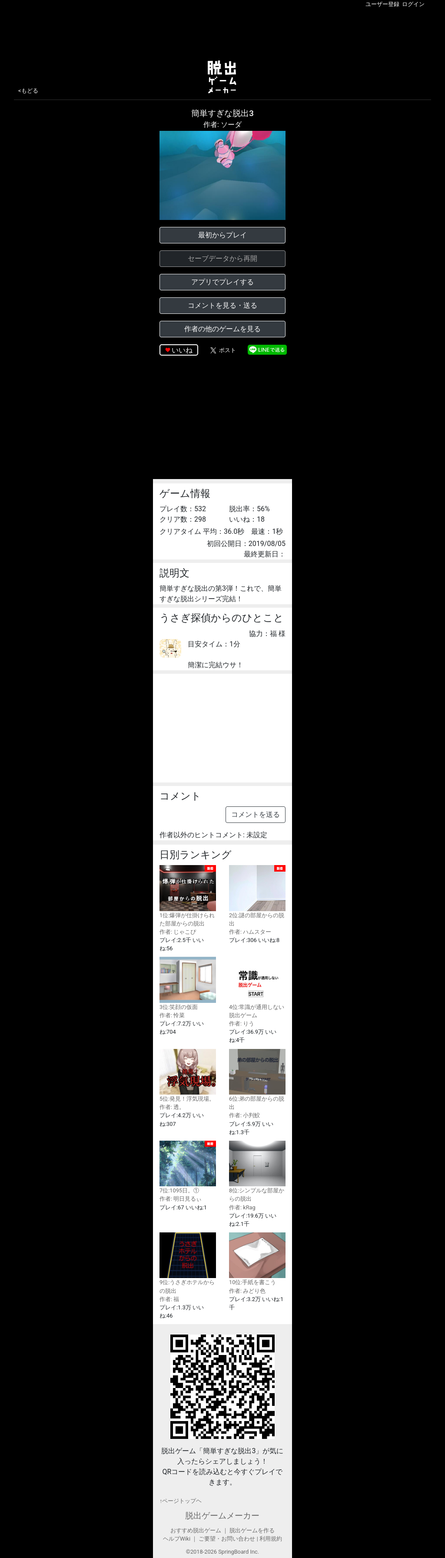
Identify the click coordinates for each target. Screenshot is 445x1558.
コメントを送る (255, 814)
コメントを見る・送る (222, 305)
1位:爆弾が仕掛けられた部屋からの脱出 (187, 896)
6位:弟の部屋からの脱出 (257, 1079)
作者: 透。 (172, 1107)
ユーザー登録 (382, 4)
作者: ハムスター (250, 932)
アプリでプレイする (222, 282)
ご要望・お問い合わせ (227, 1538)
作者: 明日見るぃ (180, 1198)
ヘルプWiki (176, 1538)
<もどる (28, 90)
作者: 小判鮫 (244, 1115)
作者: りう (241, 1023)
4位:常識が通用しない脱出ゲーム (257, 987)
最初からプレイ (222, 235)
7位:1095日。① (187, 1167)
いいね (182, 350)
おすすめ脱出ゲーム (195, 1530)
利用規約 (270, 1538)
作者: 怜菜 (172, 1015)
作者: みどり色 (247, 1291)
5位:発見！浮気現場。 (187, 1075)
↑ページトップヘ (180, 1501)
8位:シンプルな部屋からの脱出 (257, 1171)
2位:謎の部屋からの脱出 (257, 896)
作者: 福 (169, 1299)
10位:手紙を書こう (257, 1258)
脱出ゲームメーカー (222, 1516)
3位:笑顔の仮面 (187, 983)
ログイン (413, 4)
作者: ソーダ (222, 124)
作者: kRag (242, 1207)
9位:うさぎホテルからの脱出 (187, 1263)
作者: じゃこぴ (177, 932)
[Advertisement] (222, 32)
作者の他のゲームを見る (222, 329)
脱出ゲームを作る (252, 1530)
